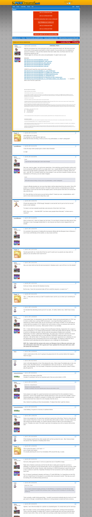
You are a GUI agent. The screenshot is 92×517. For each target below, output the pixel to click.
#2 (75, 146)
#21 (75, 459)
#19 (75, 436)
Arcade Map (23, 6)
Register (77, 6)
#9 (75, 283)
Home (14, 6)
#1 (75, 132)
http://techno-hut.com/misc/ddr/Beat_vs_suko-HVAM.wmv (39, 71)
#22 (75, 482)
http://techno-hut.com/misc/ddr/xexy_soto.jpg (36, 66)
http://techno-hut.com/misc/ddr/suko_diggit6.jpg (37, 64)
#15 (75, 372)
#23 (75, 504)
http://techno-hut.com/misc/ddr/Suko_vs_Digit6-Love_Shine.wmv (41, 72)
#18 (75, 415)
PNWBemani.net (16, 38)
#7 (75, 249)
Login (73, 6)
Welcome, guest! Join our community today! (45, 34)
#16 (75, 382)
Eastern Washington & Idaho (51, 38)
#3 (75, 156)
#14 (75, 360)
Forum (18, 6)
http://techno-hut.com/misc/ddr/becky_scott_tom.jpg (38, 61)
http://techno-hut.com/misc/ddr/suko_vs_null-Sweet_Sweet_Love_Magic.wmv (45, 78)
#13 (75, 351)
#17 (75, 407)
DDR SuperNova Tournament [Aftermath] (68, 38)
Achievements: (16, 168)
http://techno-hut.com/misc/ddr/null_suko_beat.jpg (37, 63)
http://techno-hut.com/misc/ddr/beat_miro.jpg (36, 59)
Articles (28, 6)
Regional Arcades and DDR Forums (34, 38)
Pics (32, 6)
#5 (75, 218)
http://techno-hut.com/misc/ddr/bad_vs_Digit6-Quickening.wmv (41, 74)
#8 (75, 262)
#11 (75, 307)
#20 (75, 446)
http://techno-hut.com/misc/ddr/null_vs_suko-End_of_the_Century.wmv (43, 77)
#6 (75, 228)
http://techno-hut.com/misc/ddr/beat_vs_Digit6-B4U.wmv (39, 75)
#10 (75, 294)
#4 (75, 200)
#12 (75, 316)
